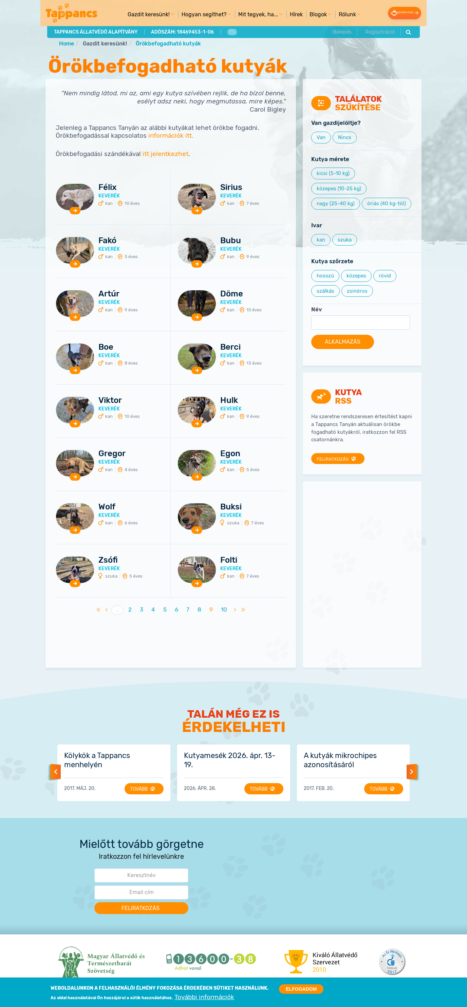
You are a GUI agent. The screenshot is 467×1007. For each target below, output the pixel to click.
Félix (107, 187)
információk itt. (170, 136)
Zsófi (108, 560)
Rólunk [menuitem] (340, 15)
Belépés (343, 31)
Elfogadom (301, 989)
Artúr (108, 294)
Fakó (107, 241)
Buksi (231, 507)
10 (225, 609)
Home (66, 43)
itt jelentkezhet (165, 154)
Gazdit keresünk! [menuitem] (141, 15)
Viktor (110, 400)
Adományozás (396, 13)
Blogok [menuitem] (311, 15)
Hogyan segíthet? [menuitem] (197, 15)
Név (316, 310)
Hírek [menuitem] (287, 14)
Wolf (106, 507)
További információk (204, 997)
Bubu (230, 241)
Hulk (229, 400)
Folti (228, 560)
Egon (230, 454)
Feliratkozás (334, 459)
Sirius (231, 187)
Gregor (112, 454)
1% (230, 31)
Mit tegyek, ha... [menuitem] (250, 15)
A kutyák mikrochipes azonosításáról (340, 760)
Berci (230, 347)
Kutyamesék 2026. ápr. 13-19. (230, 760)
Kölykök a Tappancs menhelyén (97, 760)
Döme (231, 294)
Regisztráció (380, 31)
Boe (105, 347)
